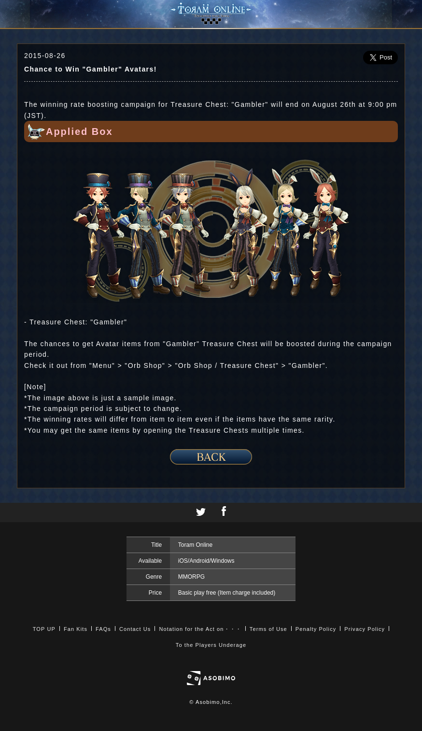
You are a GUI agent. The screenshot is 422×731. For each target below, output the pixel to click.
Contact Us (135, 629)
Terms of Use (268, 629)
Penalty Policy (316, 629)
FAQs (103, 629)
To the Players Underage (211, 645)
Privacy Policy (364, 629)
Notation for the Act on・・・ (200, 629)
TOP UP (44, 629)
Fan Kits (75, 629)
